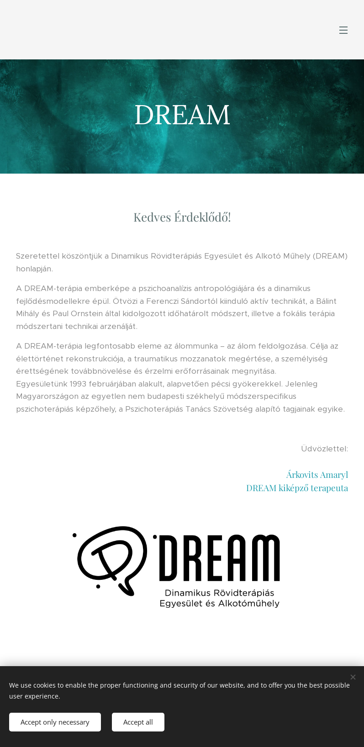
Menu (343, 30)
